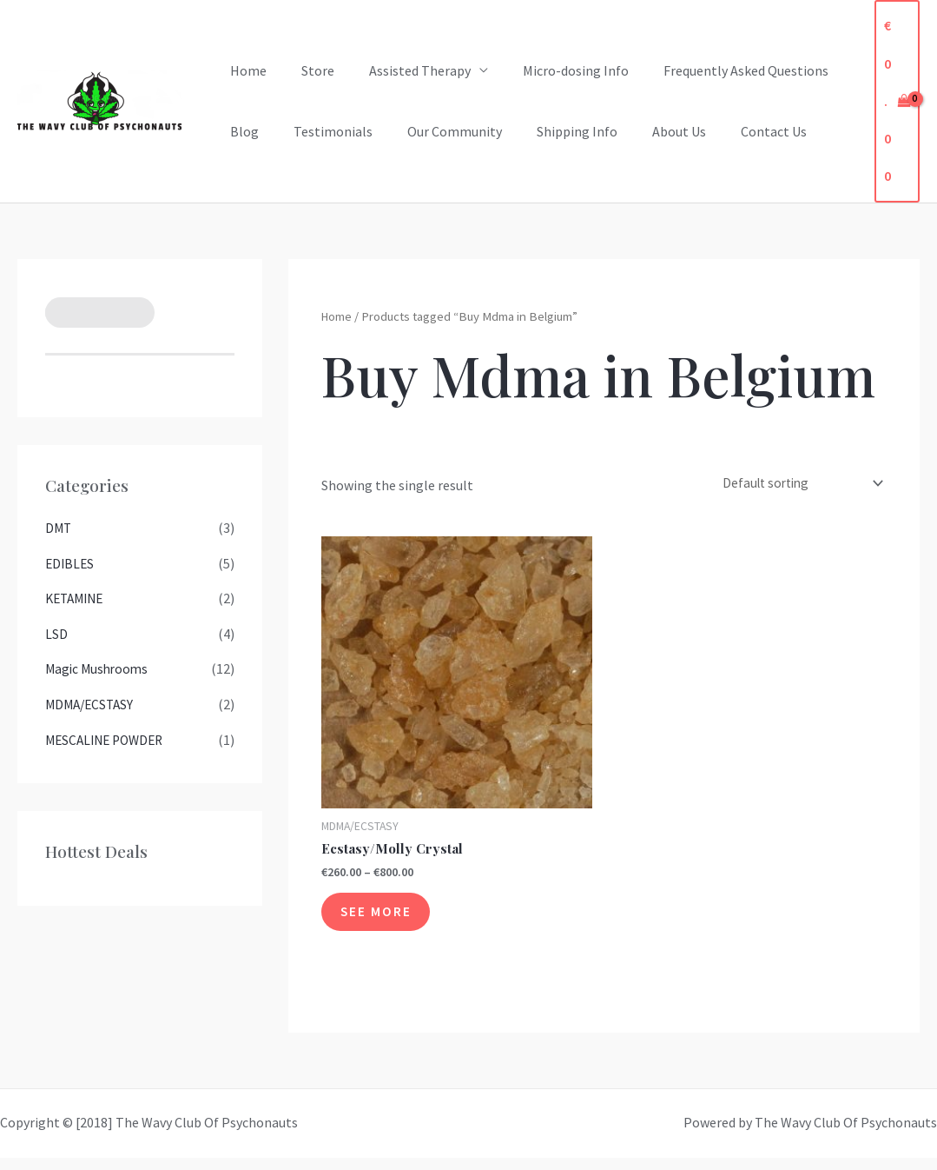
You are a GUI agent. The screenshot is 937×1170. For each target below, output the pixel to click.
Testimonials (322, 131)
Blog (241, 131)
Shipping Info (552, 131)
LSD (56, 632)
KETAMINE (77, 597)
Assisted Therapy (402, 70)
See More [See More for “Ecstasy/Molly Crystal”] (385, 919)
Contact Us (736, 131)
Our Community (437, 131)
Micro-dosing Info (551, 70)
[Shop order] (793, 484)
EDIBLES (70, 562)
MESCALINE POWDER (108, 736)
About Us (648, 131)
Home (245, 70)
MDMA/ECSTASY (92, 701)
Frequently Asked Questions (714, 70)
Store (307, 70)
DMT (59, 527)
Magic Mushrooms (99, 666)
